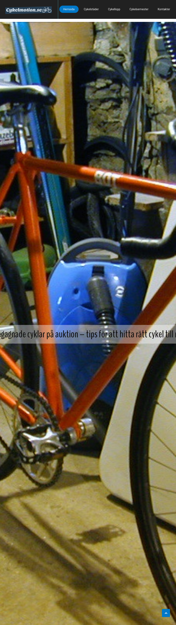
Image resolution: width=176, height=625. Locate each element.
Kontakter (164, 9)
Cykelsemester (139, 9)
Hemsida (69, 9)
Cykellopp (114, 9)
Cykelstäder (91, 9)
